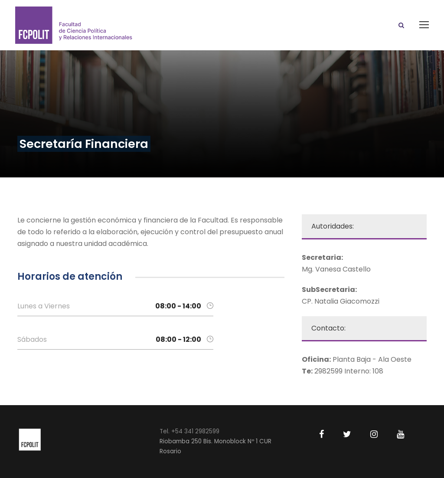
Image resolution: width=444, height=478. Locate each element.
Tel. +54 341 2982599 (189, 431)
